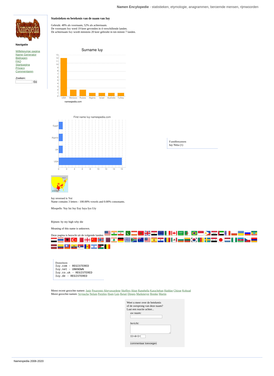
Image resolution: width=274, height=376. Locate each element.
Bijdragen (21, 57)
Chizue (178, 290)
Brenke (154, 293)
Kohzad (186, 290)
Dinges (132, 293)
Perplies (102, 293)
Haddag (168, 290)
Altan (134, 290)
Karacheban (157, 290)
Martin (162, 293)
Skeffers (126, 290)
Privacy (20, 68)
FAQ (18, 61)
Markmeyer (142, 293)
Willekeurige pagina (27, 51)
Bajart (123, 293)
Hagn (111, 293)
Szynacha (83, 293)
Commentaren (24, 71)
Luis (116, 293)
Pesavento (97, 290)
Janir (88, 290)
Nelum (93, 293)
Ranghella (143, 290)
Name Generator (25, 54)
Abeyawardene (112, 290)
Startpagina (22, 64)
